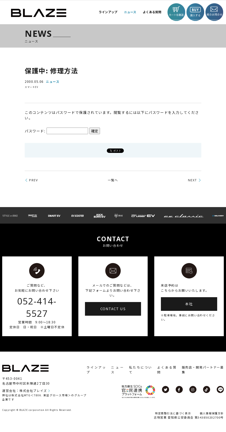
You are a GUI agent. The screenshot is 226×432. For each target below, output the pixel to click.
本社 (189, 303)
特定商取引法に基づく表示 (173, 413)
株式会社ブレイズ (33, 390)
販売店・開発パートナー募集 (203, 369)
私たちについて (140, 369)
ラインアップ (96, 369)
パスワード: (56, 130)
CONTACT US (113, 308)
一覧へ (113, 180)
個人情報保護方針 (212, 413)
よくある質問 (148, 12)
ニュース (125, 12)
